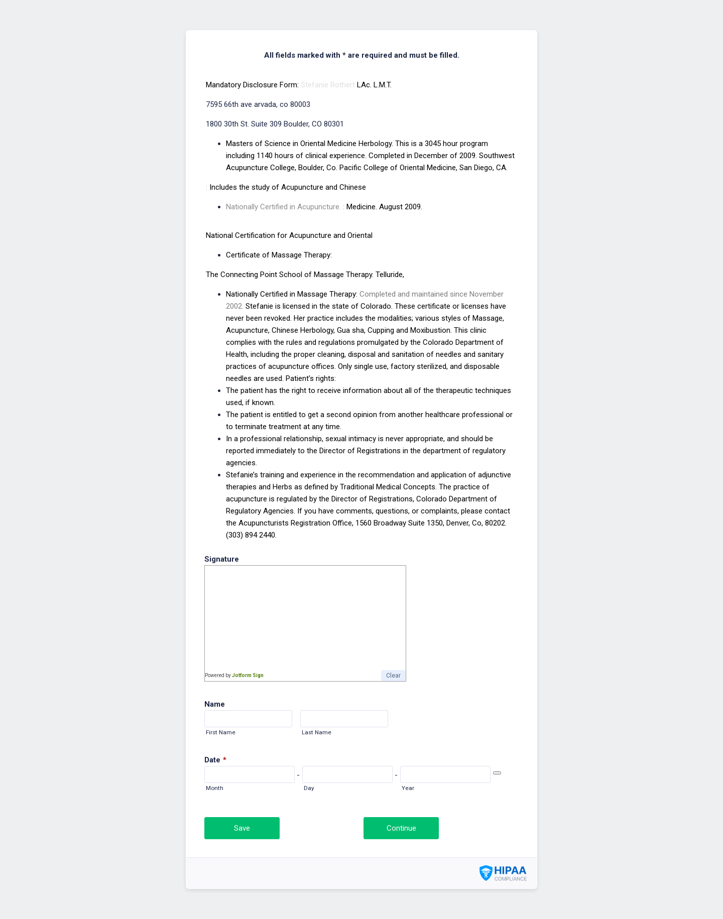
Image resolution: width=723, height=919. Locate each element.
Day (309, 788)
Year (408, 788)
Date (215, 759)
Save (242, 828)
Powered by (234, 675)
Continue (401, 828)
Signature (221, 559)
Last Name (316, 732)
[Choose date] (497, 772)
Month (214, 788)
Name (214, 704)
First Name (220, 732)
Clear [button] (393, 675)
